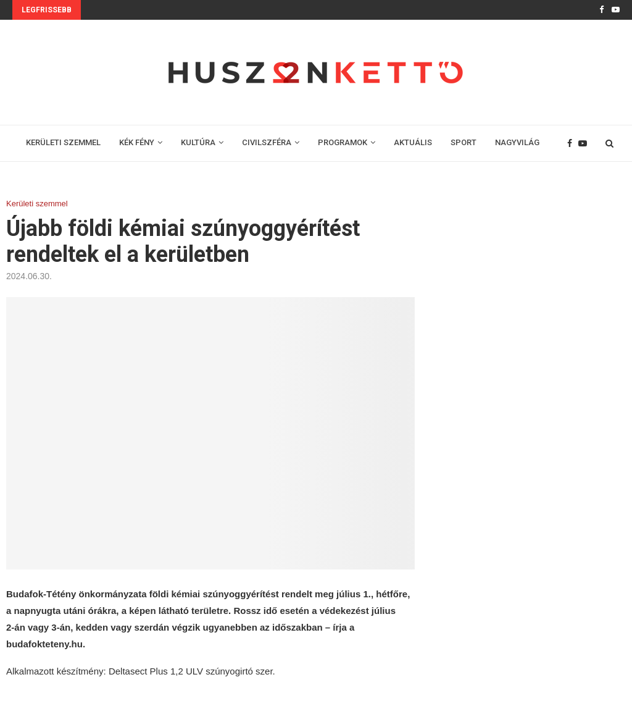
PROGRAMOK (342, 142)
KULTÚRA (198, 142)
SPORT (463, 142)
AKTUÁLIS (413, 142)
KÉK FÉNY (136, 142)
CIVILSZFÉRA (266, 142)
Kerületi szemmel (37, 203)
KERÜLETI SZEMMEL (63, 142)
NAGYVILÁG (517, 142)
